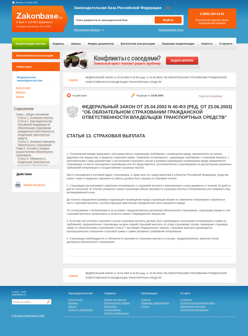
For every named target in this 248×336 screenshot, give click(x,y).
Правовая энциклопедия (178, 43)
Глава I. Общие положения (32, 114)
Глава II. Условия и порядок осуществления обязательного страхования (34, 152)
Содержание (24, 109)
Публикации (149, 293)
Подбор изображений (116, 313)
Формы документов (101, 43)
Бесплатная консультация (138, 43)
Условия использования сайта (197, 303)
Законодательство (80, 293)
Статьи (145, 306)
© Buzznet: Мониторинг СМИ (28, 315)
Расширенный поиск (171, 29)
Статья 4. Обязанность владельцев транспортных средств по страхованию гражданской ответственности (36, 163)
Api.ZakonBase (112, 309)
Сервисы (110, 293)
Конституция (23, 87)
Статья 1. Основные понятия (35, 117)
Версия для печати (34, 184)
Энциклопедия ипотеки (30, 43)
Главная (73, 79)
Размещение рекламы (193, 306)
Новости (206, 43)
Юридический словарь (117, 303)
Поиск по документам (80, 309)
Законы (76, 43)
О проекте (226, 43)
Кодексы (58, 43)
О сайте (185, 293)
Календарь (110, 306)
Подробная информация (211, 96)
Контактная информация (194, 309)
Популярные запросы (87, 29)
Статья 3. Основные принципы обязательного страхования (36, 143)
